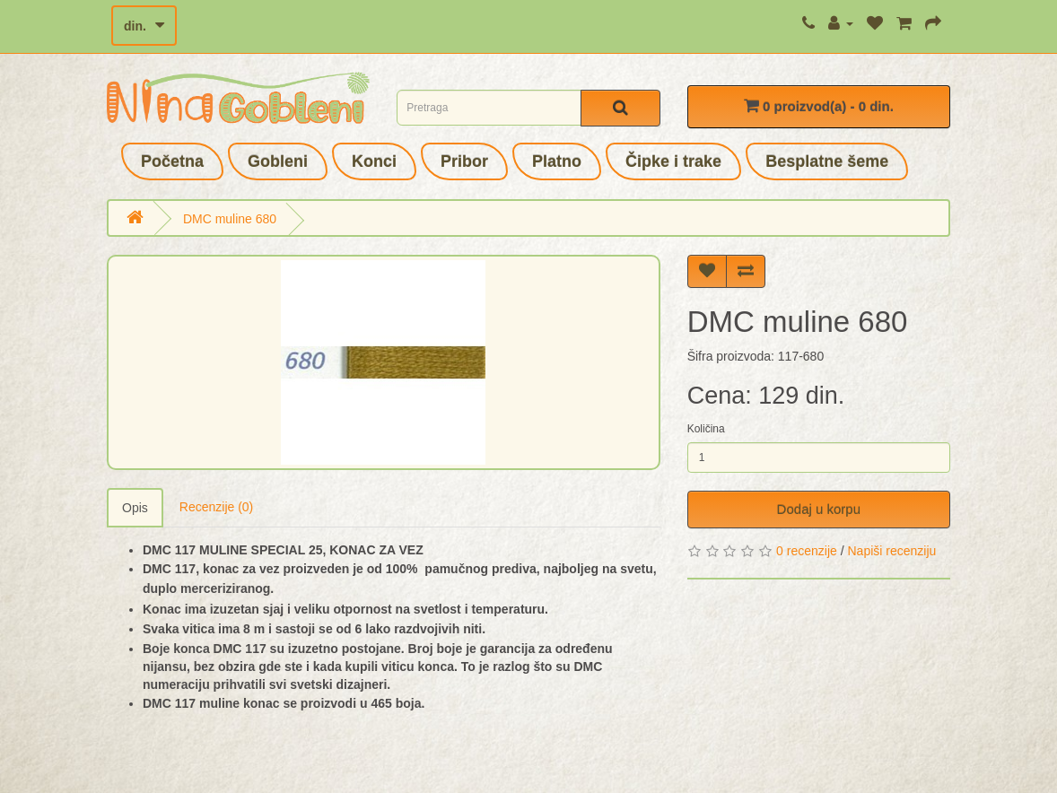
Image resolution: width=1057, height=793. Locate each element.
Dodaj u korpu (818, 509)
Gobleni (278, 161)
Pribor (464, 161)
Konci (374, 161)
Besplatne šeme (826, 161)
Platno (556, 161)
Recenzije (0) (216, 507)
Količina (706, 429)
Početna (172, 161)
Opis (135, 508)
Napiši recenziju (891, 551)
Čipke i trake (673, 161)
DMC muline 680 (229, 219)
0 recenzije (806, 551)
